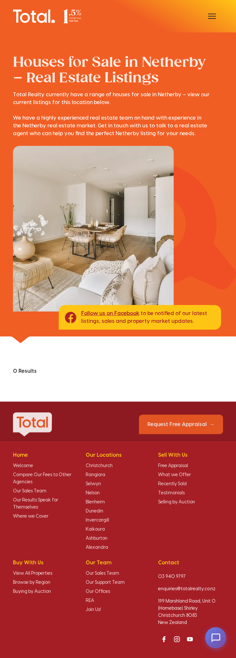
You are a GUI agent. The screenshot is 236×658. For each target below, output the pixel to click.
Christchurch (99, 466)
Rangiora (95, 475)
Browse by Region (31, 582)
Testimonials (171, 493)
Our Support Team (105, 582)
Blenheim (95, 502)
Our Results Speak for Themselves (35, 504)
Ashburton (96, 538)
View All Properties (32, 573)
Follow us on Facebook (110, 313)
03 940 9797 (172, 576)
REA (90, 600)
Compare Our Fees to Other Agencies (42, 478)
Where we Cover (30, 516)
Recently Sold (172, 484)
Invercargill (97, 520)
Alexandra (97, 547)
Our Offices (98, 591)
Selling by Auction (176, 502)
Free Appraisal (173, 466)
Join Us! (93, 609)
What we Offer (174, 475)
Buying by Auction (32, 591)
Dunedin (94, 511)
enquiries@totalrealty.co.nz (187, 589)
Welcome (23, 466)
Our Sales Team (29, 491)
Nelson (93, 493)
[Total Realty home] (47, 16)
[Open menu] (212, 16)
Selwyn (93, 484)
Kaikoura (95, 529)
